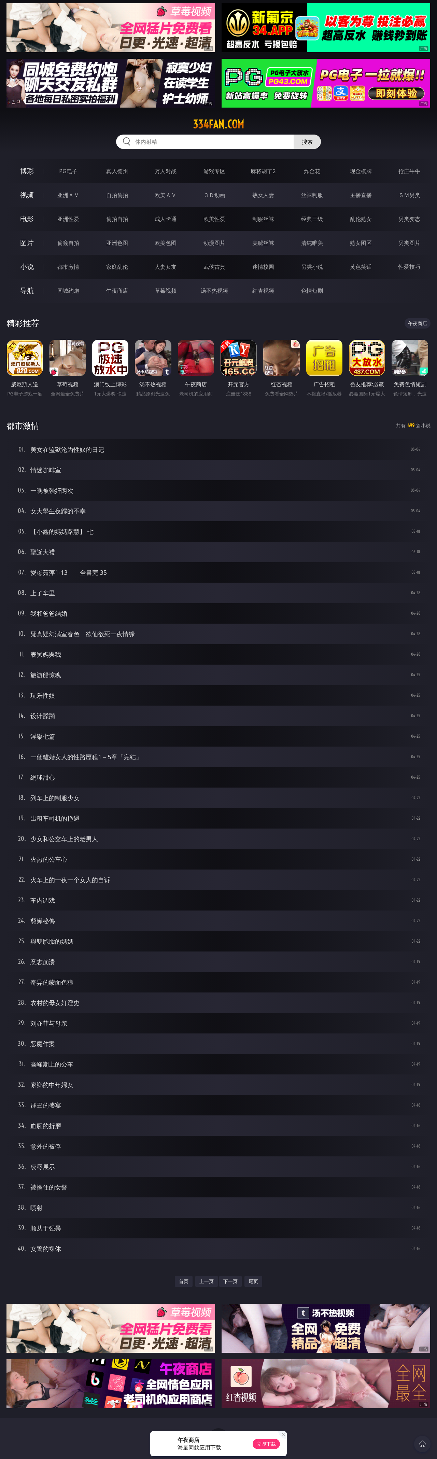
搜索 (307, 141)
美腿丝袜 (263, 243)
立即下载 (266, 1444)
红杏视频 (263, 290)
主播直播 (361, 195)
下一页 (230, 1281)
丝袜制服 (312, 195)
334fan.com (218, 124)
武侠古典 (214, 266)
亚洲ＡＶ (68, 195)
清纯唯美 (312, 243)
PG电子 (68, 171)
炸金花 (312, 171)
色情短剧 (312, 290)
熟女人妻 (263, 195)
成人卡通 (166, 219)
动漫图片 (214, 243)
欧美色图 (166, 243)
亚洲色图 (117, 243)
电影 (27, 218)
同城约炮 (68, 290)
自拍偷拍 (117, 195)
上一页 (206, 1281)
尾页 (253, 1281)
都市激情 (68, 266)
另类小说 (312, 266)
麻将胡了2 (263, 171)
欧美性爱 (214, 219)
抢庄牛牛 (409, 171)
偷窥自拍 (68, 243)
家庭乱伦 (117, 266)
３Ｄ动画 (214, 195)
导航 (27, 290)
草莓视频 (166, 290)
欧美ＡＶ (166, 195)
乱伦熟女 (361, 219)
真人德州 (117, 171)
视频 (27, 194)
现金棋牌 (361, 171)
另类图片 (409, 243)
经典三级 (312, 219)
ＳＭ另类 (409, 195)
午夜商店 (117, 290)
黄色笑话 (361, 266)
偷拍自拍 (117, 219)
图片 (27, 242)
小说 (27, 266)
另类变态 (409, 219)
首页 (183, 1281)
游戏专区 (214, 171)
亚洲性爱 (68, 219)
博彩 (27, 171)
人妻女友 (166, 266)
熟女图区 (361, 243)
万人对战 (166, 171)
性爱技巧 (409, 266)
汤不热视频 (214, 290)
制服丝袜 (263, 219)
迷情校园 (263, 266)
